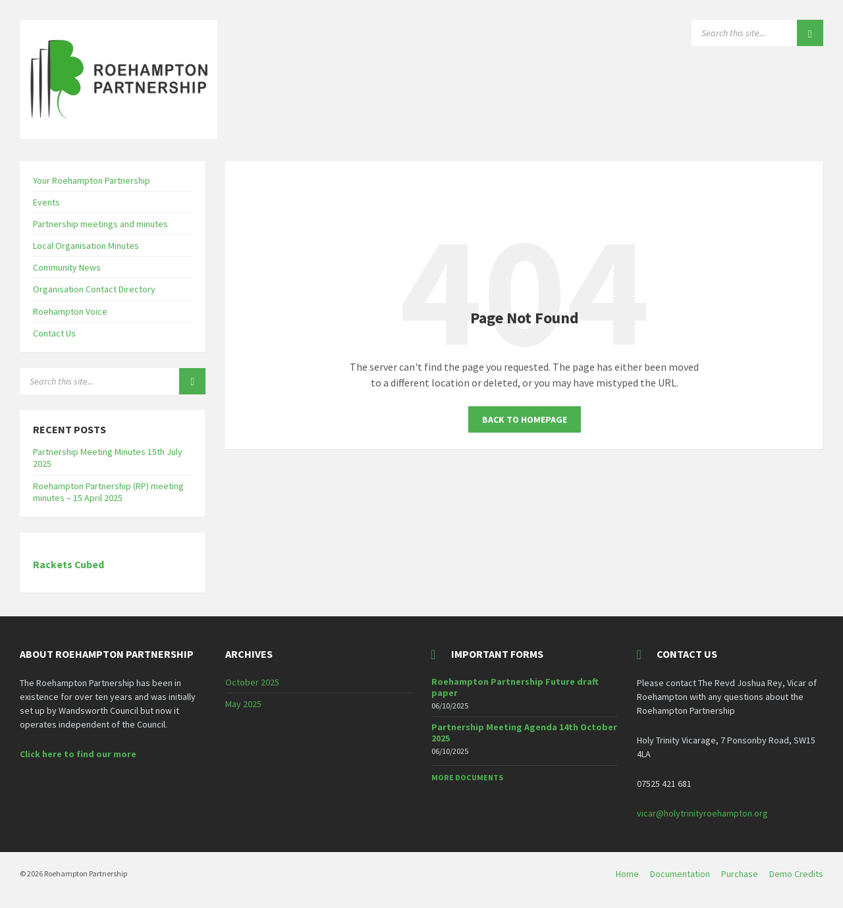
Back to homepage (524, 419)
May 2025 (243, 704)
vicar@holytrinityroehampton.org (702, 813)
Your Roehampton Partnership (91, 180)
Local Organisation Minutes (86, 246)
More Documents (467, 777)
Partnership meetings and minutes (100, 224)
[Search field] (757, 33)
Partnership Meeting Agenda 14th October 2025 (524, 732)
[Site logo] (118, 135)
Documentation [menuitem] (680, 874)
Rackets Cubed (68, 564)
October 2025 (252, 682)
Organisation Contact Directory (94, 289)
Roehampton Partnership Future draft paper (515, 687)
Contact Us (54, 333)
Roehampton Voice (70, 311)
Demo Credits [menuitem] (796, 874)
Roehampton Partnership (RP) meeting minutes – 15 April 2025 (108, 492)
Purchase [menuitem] (739, 874)
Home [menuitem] (627, 874)
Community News (67, 267)
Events (46, 202)
